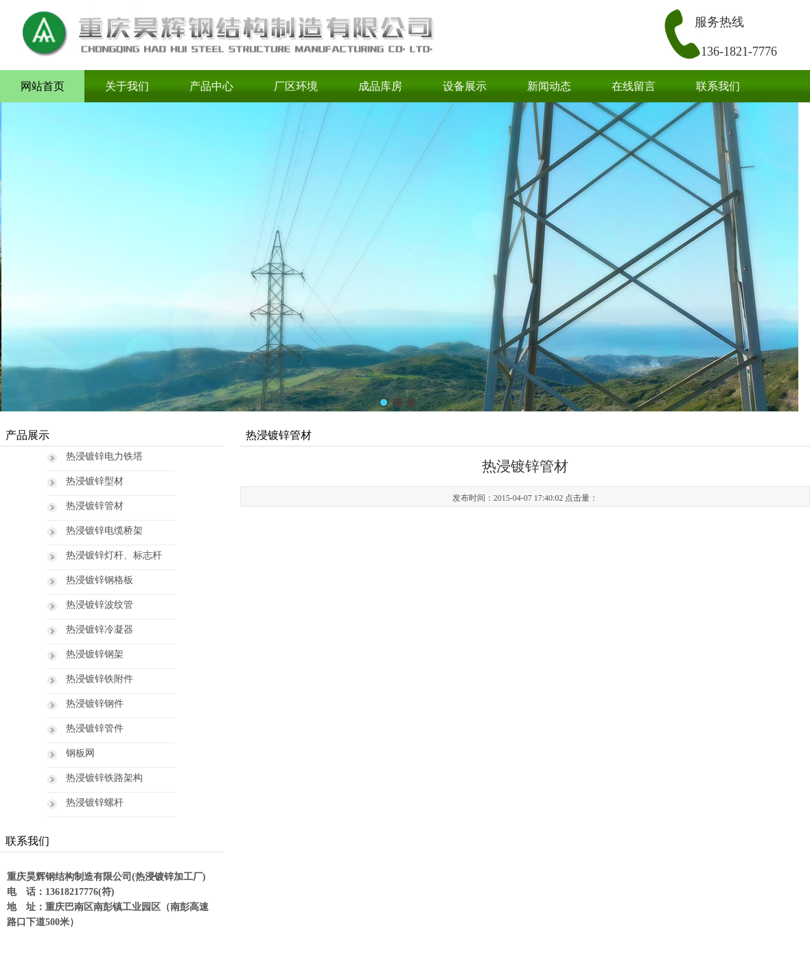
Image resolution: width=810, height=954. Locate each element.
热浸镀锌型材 (95, 481)
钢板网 (80, 753)
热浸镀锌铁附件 (99, 679)
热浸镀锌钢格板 (99, 580)
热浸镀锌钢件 (95, 704)
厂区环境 (296, 86)
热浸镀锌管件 (95, 728)
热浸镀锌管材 (95, 506)
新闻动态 (549, 86)
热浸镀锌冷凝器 (99, 629)
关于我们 (127, 86)
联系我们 (718, 86)
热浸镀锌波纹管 (99, 605)
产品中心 (211, 86)
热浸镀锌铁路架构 (104, 778)
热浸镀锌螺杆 (95, 802)
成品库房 (380, 86)
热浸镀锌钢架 (95, 654)
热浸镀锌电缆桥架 (104, 530)
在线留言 (634, 86)
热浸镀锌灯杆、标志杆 (114, 555)
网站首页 (43, 86)
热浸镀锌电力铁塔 (104, 456)
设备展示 (465, 86)
